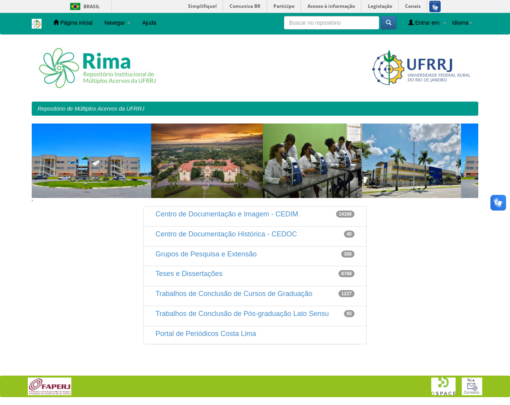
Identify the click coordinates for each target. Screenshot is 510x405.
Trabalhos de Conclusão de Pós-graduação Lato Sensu (242, 314)
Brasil (83, 6)
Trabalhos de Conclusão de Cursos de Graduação (234, 294)
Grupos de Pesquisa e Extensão (206, 254)
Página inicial (72, 22)
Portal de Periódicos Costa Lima (206, 334)
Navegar (117, 23)
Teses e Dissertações (189, 274)
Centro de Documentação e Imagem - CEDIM (227, 214)
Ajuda (149, 23)
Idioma (462, 23)
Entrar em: (427, 22)
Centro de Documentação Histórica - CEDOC (226, 234)
